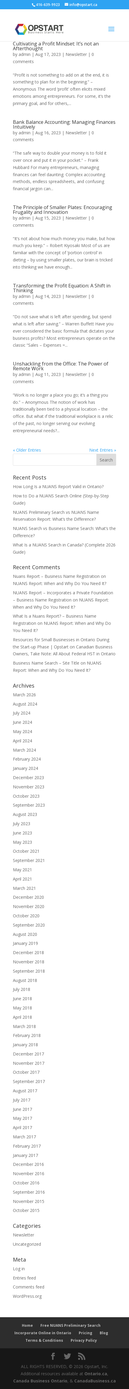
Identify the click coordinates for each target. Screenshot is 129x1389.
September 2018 (29, 971)
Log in (19, 1268)
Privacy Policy (84, 1340)
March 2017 (24, 1137)
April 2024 (22, 741)
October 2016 (26, 1183)
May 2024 (22, 731)
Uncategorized (27, 1244)
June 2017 (22, 1109)
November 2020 (28, 906)
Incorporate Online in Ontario (42, 1332)
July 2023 (21, 823)
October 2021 (26, 851)
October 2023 (26, 796)
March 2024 (24, 750)
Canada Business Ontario (40, 1381)
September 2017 (29, 1081)
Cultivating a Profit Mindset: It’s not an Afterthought (56, 46)
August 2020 (25, 934)
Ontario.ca (95, 1373)
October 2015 (26, 1210)
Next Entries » (102, 450)
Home (27, 1325)
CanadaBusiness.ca (95, 1381)
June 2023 (22, 833)
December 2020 (28, 897)
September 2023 (29, 805)
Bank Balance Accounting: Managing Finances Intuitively (64, 124)
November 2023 (28, 787)
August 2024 (25, 704)
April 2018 (22, 1017)
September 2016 (29, 1192)
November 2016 (28, 1173)
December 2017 (28, 1054)
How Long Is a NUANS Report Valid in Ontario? (58, 486)
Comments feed (28, 1287)
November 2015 (28, 1201)
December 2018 (28, 952)
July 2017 (21, 1100)
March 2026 (24, 694)
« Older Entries (27, 450)
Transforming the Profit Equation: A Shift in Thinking (61, 288)
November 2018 (28, 962)
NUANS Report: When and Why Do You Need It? (59, 583)
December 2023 (28, 777)
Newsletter (76, 54)
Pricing (85, 1332)
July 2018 (21, 989)
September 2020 (29, 925)
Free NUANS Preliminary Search (70, 1325)
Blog (104, 1332)
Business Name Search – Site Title (46, 663)
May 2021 (22, 869)
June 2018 (22, 998)
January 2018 (25, 1044)
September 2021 (29, 860)
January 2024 (25, 768)
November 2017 (28, 1063)
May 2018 (22, 1008)
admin (25, 54)
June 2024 (22, 722)
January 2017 (25, 1155)
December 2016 (28, 1164)
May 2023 (22, 842)
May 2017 (22, 1118)
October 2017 (26, 1072)
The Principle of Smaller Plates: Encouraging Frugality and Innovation (62, 209)
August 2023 (25, 814)
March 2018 (24, 1026)
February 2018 (27, 1035)
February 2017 (27, 1146)
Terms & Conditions (44, 1340)
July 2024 (21, 713)
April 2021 (22, 879)
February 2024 (27, 759)
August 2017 (25, 1090)
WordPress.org (27, 1296)
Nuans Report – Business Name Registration (56, 576)
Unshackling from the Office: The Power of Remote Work (60, 366)
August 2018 (25, 980)
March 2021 (24, 888)
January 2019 (25, 943)
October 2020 (26, 916)
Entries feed (24, 1278)
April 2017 (22, 1127)
